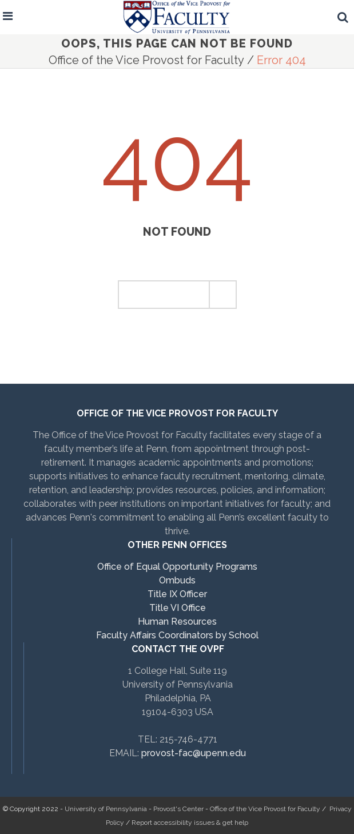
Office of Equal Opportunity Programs (177, 566)
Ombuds (177, 580)
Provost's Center (178, 809)
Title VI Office (177, 607)
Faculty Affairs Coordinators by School (177, 635)
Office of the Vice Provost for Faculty (146, 60)
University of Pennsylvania (106, 809)
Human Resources (177, 621)
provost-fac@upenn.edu (193, 753)
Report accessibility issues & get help (190, 823)
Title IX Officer (177, 594)
